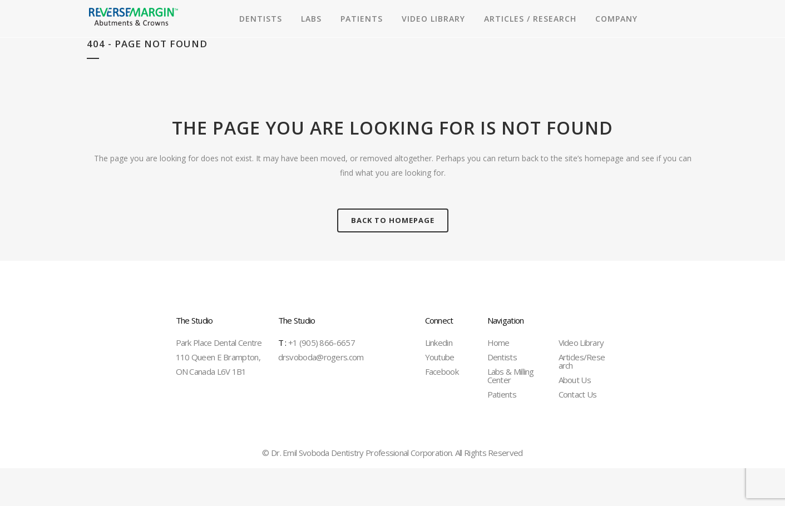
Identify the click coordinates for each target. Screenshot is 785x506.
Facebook (441, 371)
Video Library (581, 342)
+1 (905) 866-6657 (316, 342)
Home (498, 342)
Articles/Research (582, 361)
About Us (575, 379)
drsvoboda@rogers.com (321, 357)
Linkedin (438, 342)
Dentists (502, 357)
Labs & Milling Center (510, 375)
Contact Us (578, 394)
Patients (501, 394)
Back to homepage (393, 220)
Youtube (440, 357)
